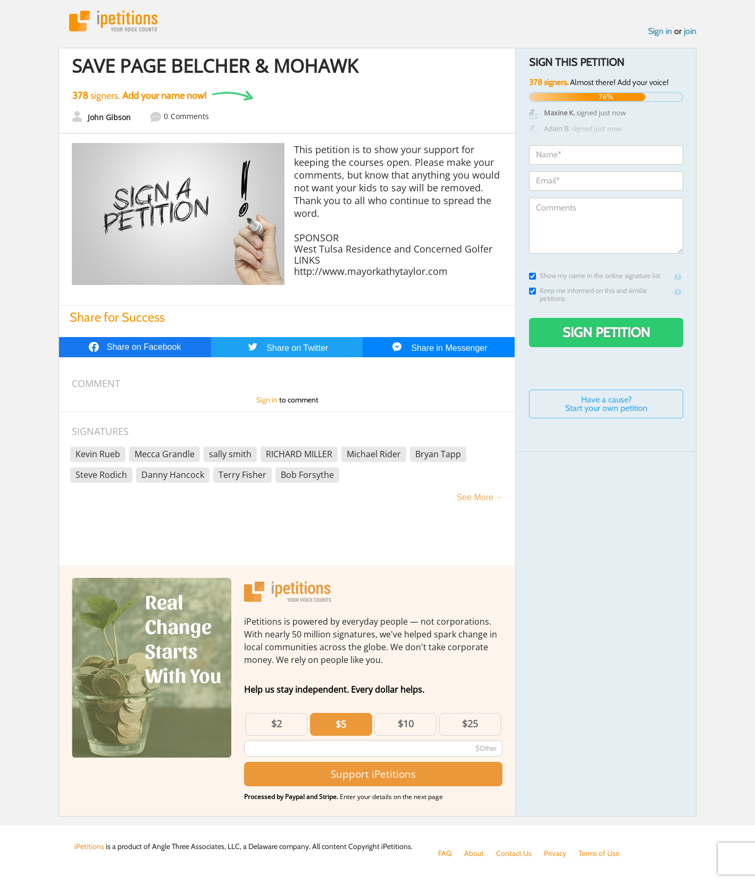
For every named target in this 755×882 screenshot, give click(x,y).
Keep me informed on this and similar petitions (588, 295)
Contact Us (514, 853)
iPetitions (113, 21)
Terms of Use (598, 853)
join (690, 31)
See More (475, 497)
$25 (470, 723)
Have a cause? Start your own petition (606, 403)
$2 (276, 723)
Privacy (555, 853)
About (474, 853)
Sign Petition (606, 332)
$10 (406, 723)
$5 (340, 724)
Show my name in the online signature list (594, 276)
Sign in (660, 31)
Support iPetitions (373, 774)
